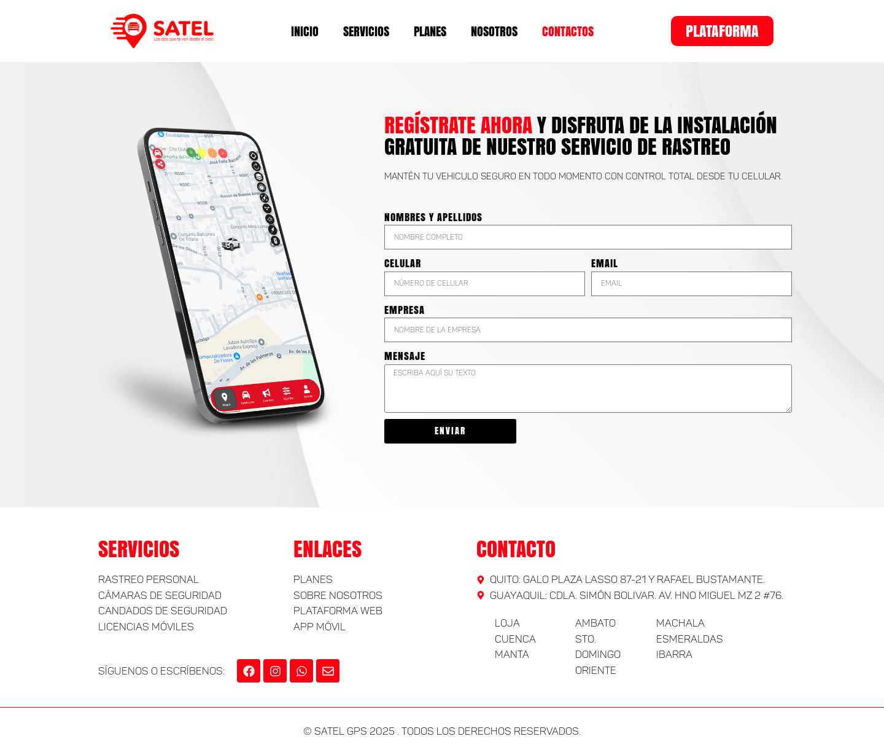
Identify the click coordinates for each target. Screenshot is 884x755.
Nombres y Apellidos (433, 217)
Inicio (305, 31)
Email (604, 263)
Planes (430, 31)
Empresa (404, 310)
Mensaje (404, 356)
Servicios (366, 31)
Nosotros (494, 31)
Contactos (568, 31)
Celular (402, 263)
